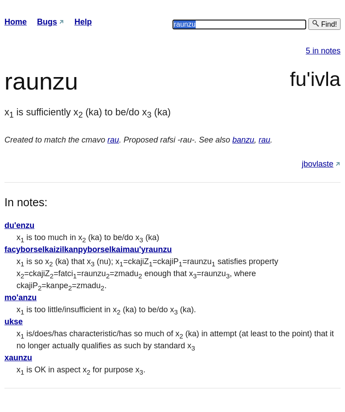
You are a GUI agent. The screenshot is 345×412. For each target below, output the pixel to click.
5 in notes (323, 50)
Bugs (47, 21)
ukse (13, 321)
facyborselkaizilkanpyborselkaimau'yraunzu (88, 249)
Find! (324, 24)
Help (83, 21)
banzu (243, 139)
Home (15, 21)
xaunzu (18, 357)
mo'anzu (20, 297)
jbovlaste (317, 163)
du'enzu (19, 225)
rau (113, 139)
